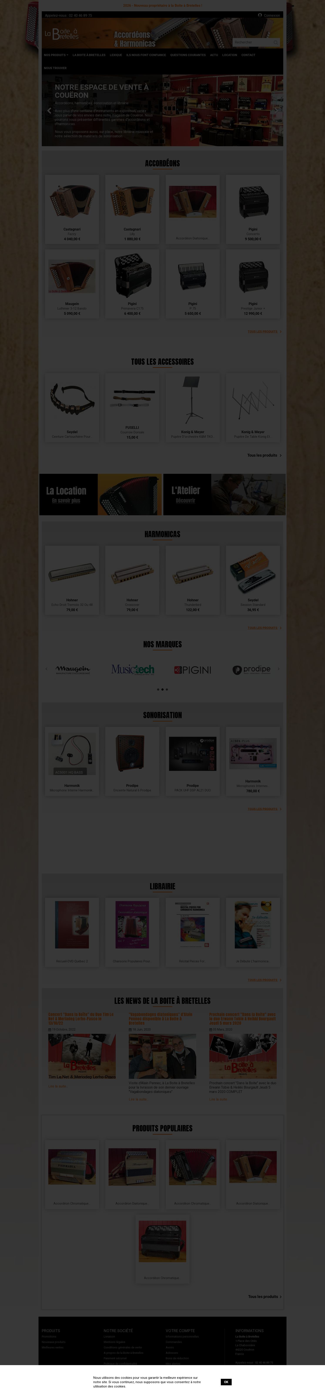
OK (226, 1382)
